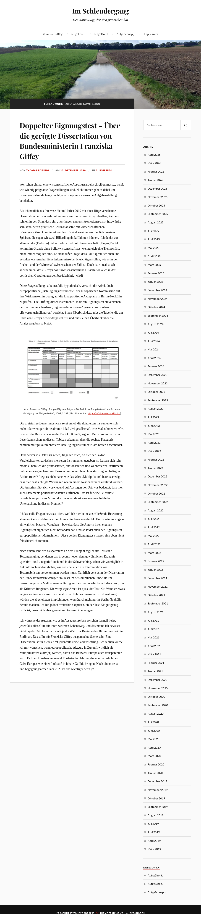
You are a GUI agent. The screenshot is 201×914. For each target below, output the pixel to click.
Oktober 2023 (156, 391)
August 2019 (155, 815)
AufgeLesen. (78, 34)
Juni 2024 (154, 341)
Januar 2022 (155, 569)
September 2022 (158, 501)
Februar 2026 (156, 171)
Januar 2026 (155, 180)
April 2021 (154, 646)
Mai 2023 (153, 434)
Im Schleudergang (100, 10)
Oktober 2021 (156, 595)
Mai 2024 (153, 349)
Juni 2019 (154, 832)
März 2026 (154, 163)
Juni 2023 (154, 425)
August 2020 (155, 713)
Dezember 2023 (157, 374)
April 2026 (154, 154)
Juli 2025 (153, 231)
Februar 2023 (156, 459)
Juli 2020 (153, 722)
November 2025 (158, 197)
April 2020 (154, 747)
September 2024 (158, 315)
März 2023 (154, 451)
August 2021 (155, 612)
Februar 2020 (156, 764)
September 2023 (158, 400)
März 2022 (154, 552)
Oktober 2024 (156, 307)
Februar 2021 (156, 662)
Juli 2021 (153, 620)
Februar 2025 (156, 273)
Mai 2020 (153, 739)
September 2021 (158, 603)
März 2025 (154, 264)
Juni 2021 (154, 628)
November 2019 (158, 789)
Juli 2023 (153, 417)
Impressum (151, 34)
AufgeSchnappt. (126, 34)
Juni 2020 (154, 730)
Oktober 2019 (156, 798)
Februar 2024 (156, 366)
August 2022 (155, 510)
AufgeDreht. (101, 34)
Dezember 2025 (157, 188)
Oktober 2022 (156, 493)
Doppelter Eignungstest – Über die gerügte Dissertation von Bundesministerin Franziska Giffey (71, 145)
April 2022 (154, 544)
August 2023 (155, 408)
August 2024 (155, 324)
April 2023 (154, 442)
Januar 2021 (155, 671)
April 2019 (154, 840)
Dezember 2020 (157, 679)
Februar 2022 (156, 561)
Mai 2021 (153, 637)
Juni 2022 (154, 527)
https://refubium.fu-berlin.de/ (104, 423)
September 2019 (158, 806)
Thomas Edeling (37, 180)
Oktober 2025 (156, 205)
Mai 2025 (153, 247)
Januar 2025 (155, 281)
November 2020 (158, 688)
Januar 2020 (155, 773)
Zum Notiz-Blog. (53, 34)
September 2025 (158, 213)
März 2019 (154, 849)
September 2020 (158, 705)
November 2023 (158, 383)
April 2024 (154, 358)
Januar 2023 (155, 468)
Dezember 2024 (157, 290)
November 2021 (158, 586)
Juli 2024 (153, 332)
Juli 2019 (153, 823)
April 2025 (154, 256)
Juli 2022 (153, 518)
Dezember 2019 (157, 781)
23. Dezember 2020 (73, 180)
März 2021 (154, 654)
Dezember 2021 (157, 578)
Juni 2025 (154, 239)
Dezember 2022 (157, 476)
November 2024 (158, 298)
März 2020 (154, 755)
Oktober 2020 (156, 696)
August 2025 (155, 222)
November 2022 (158, 485)
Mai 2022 (153, 535)
